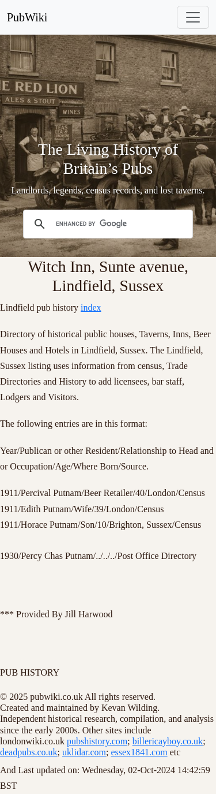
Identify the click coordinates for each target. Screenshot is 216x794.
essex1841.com (139, 752)
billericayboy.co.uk (167, 741)
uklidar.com (84, 752)
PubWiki (27, 17)
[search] (106, 224)
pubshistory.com (97, 741)
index (91, 307)
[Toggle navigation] (193, 17)
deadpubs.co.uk (29, 752)
